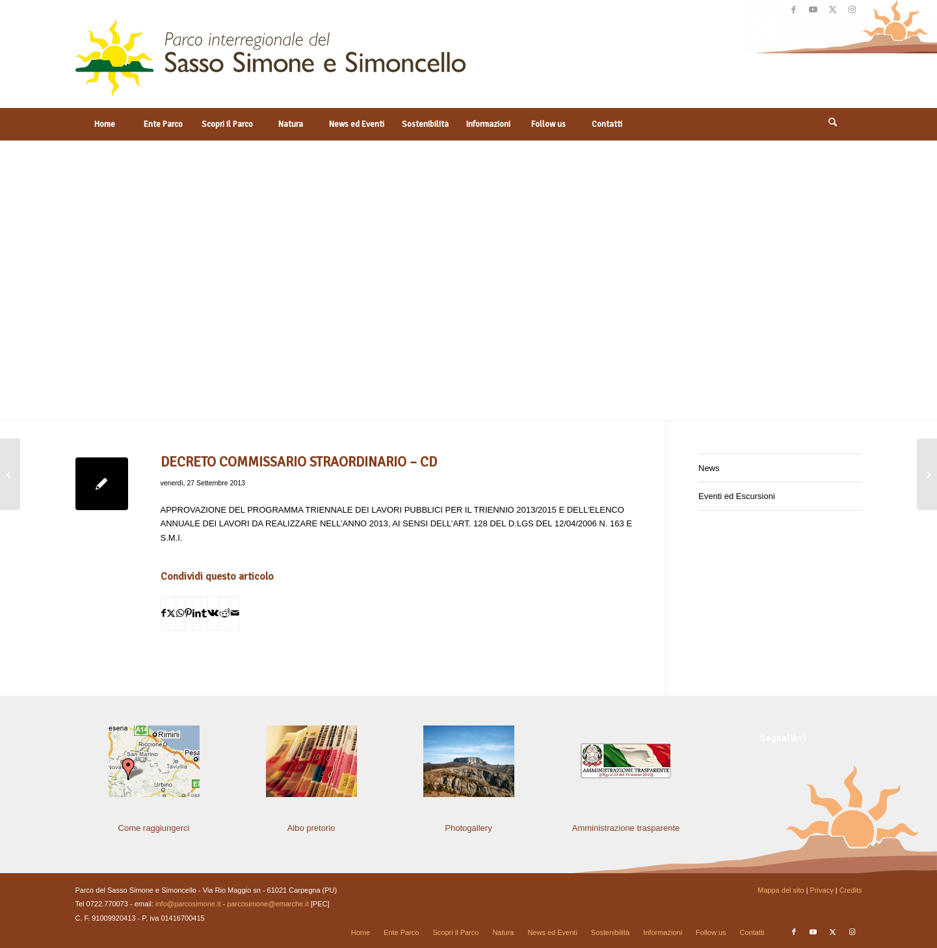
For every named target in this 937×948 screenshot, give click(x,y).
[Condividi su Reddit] (224, 613)
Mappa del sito (781, 890)
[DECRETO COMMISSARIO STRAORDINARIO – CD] (10, 474)
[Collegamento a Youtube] (813, 10)
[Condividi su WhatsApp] (180, 613)
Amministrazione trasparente (626, 828)
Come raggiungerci (154, 828)
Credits (850, 890)
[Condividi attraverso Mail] (235, 613)
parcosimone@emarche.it (268, 904)
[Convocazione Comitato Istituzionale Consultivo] (927, 474)
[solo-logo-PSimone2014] (270, 64)
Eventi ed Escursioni (736, 496)
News (709, 468)
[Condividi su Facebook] (163, 613)
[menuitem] (104, 124)
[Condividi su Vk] (212, 613)
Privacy (822, 890)
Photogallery (468, 828)
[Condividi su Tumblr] (204, 613)
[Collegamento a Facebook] (793, 10)
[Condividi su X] (171, 613)
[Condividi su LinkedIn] (196, 613)
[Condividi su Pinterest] (188, 613)
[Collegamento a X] (832, 10)
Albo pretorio (311, 828)
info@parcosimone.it (187, 904)
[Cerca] (833, 124)
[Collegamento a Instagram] (852, 10)
